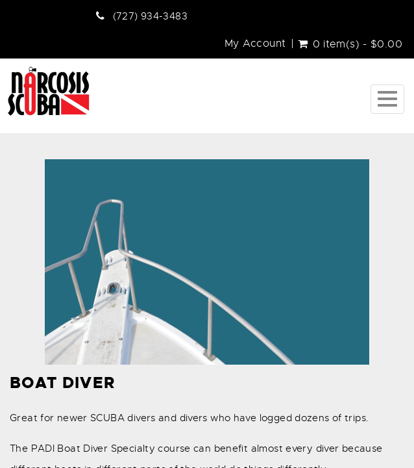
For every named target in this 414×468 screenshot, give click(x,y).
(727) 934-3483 (150, 16)
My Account (255, 43)
